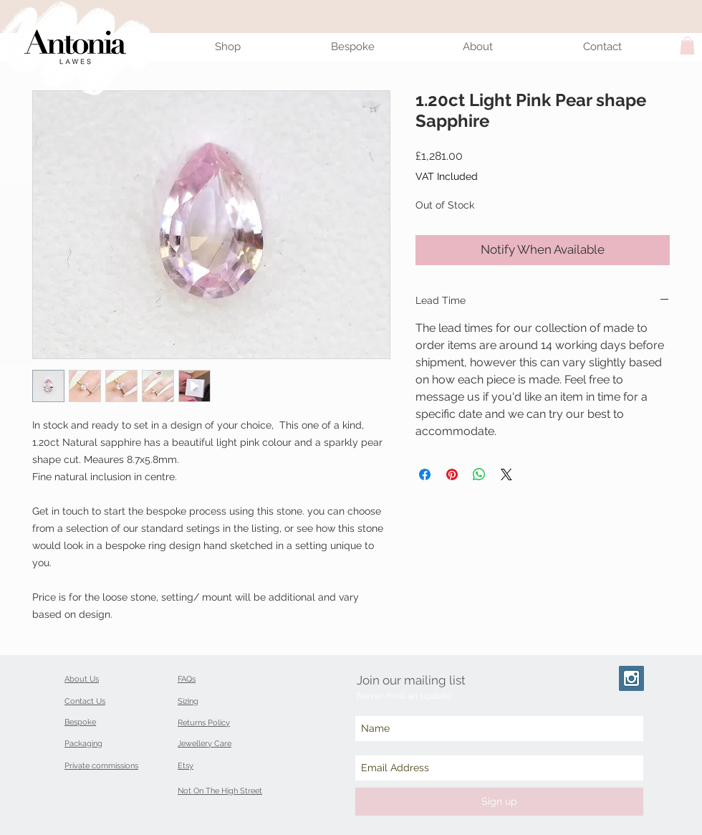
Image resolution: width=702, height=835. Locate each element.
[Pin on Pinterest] (452, 474)
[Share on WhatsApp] (479, 474)
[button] (687, 45)
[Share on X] (506, 474)
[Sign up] (499, 802)
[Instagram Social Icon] (631, 678)
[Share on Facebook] (424, 474)
